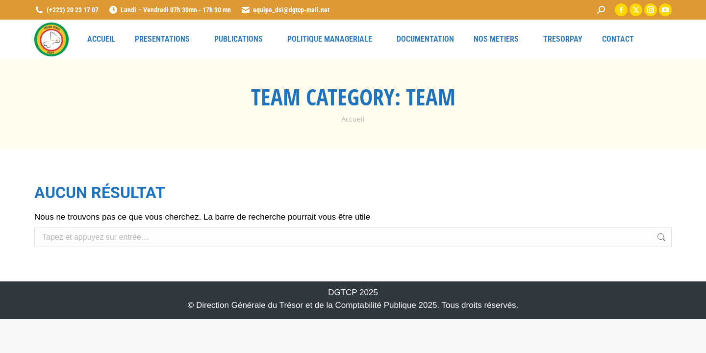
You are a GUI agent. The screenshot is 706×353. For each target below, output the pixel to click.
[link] (601, 10)
